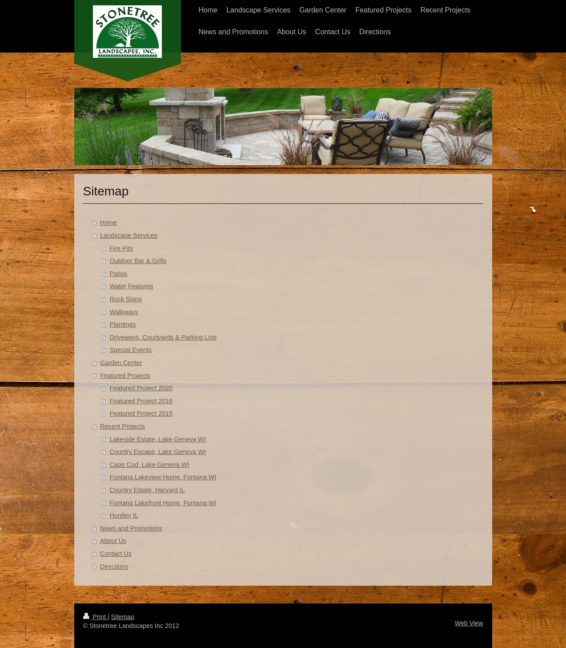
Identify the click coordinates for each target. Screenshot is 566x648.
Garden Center (121, 362)
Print (95, 616)
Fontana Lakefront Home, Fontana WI (163, 502)
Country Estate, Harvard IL (147, 490)
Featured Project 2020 (141, 388)
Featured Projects (125, 375)
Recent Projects (122, 426)
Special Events (131, 349)
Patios (119, 273)
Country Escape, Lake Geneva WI (158, 451)
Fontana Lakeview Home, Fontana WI (163, 477)
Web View (469, 623)
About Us (113, 540)
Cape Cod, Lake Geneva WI (149, 464)
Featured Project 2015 (141, 413)
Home (108, 222)
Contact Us (116, 553)
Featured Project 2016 (141, 401)
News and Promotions (131, 528)
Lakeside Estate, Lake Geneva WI (158, 439)
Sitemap (122, 616)
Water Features (131, 286)
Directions (114, 566)
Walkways (124, 312)
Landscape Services (128, 235)
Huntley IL (124, 515)
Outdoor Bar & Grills (138, 260)
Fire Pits (121, 248)
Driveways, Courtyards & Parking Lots (163, 337)
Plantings (123, 324)
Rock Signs (126, 299)
